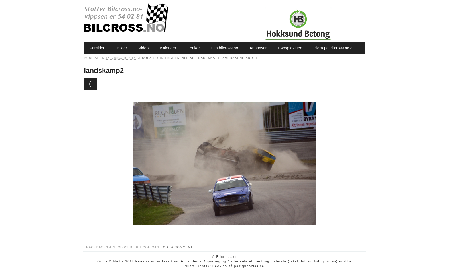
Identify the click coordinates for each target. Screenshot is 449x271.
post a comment (176, 247)
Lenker (194, 48)
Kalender (168, 48)
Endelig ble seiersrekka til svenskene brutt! (212, 57)
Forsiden (97, 48)
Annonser (258, 48)
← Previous (90, 84)
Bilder (122, 48)
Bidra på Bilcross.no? (332, 48)
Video (144, 48)
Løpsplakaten (290, 48)
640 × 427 (150, 57)
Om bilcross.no (224, 48)
